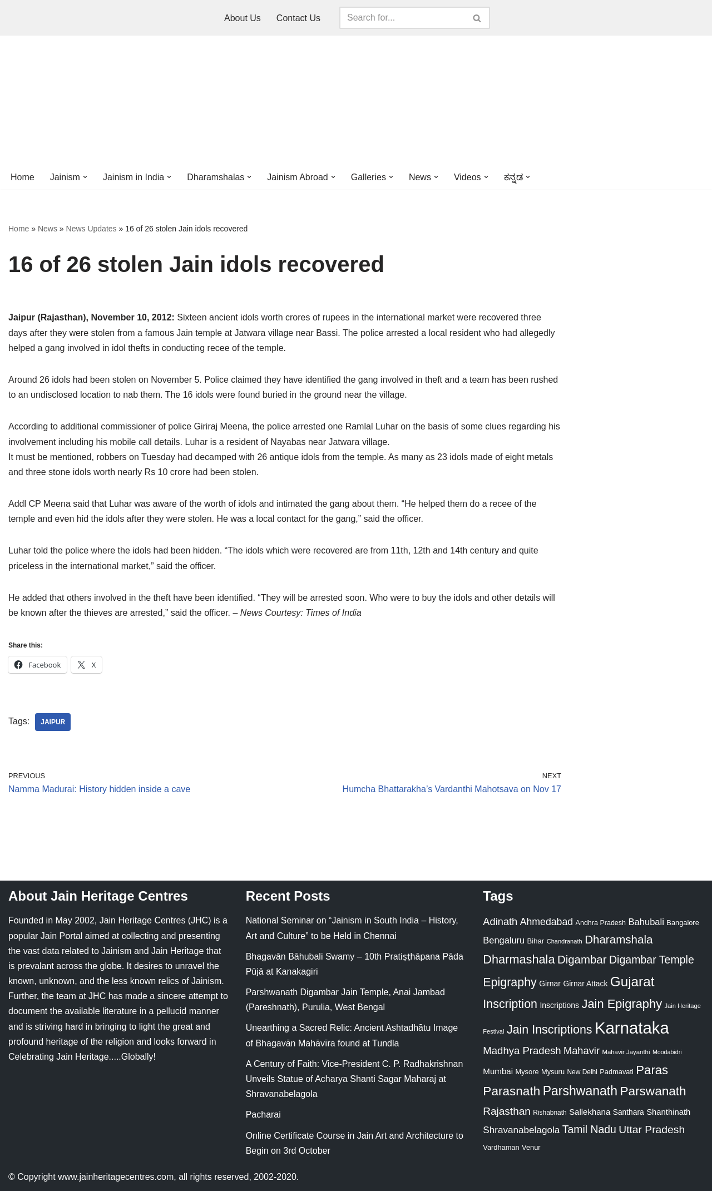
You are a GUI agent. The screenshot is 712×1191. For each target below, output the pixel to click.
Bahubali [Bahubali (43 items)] (646, 922)
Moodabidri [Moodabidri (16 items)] (667, 1052)
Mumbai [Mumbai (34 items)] (498, 1071)
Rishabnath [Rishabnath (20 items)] (549, 1112)
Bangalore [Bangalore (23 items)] (682, 922)
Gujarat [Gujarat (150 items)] (632, 981)
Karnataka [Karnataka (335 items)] (632, 1028)
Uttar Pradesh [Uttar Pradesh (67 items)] (652, 1129)
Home (22, 177)
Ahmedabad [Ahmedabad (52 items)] (546, 921)
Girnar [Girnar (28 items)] (550, 983)
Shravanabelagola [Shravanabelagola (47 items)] (521, 1130)
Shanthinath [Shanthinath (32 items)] (668, 1112)
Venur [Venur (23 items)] (531, 1147)
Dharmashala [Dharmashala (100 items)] (519, 959)
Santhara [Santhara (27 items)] (628, 1112)
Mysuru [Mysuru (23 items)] (553, 1072)
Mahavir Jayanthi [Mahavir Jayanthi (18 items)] (626, 1052)
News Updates (91, 228)
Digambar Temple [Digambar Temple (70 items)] (651, 959)
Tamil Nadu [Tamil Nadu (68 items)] (589, 1129)
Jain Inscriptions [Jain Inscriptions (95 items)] (549, 1029)
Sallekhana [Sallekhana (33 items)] (589, 1111)
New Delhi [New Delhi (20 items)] (582, 1072)
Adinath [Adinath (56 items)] (500, 921)
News (47, 228)
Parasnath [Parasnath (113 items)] (511, 1091)
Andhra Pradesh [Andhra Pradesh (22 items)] (601, 923)
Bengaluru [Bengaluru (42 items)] (504, 940)
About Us (242, 18)
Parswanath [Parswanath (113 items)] (653, 1091)
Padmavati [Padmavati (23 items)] (617, 1072)
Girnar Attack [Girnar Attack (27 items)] (585, 983)
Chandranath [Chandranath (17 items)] (564, 941)
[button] (85, 177)
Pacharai (263, 1114)
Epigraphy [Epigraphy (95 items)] (509, 982)
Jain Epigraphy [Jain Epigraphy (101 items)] (621, 1004)
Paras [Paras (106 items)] (652, 1070)
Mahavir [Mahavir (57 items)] (581, 1050)
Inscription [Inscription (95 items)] (510, 1004)
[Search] (402, 18)
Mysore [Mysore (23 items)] (527, 1072)
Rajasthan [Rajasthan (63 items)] (507, 1111)
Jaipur (53, 722)
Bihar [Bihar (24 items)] (536, 941)
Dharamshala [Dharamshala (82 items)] (618, 939)
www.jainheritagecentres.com (116, 1177)
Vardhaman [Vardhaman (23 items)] (501, 1147)
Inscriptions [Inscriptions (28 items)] (559, 1005)
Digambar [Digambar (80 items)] (582, 959)
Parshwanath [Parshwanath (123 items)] (580, 1091)
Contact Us (298, 18)
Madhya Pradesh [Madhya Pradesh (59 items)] (522, 1050)
